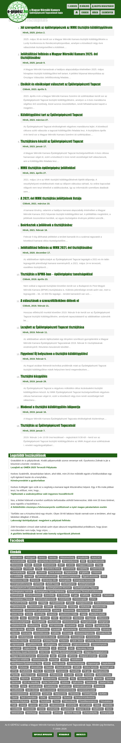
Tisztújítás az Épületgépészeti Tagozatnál (48, 425)
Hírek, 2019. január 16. (35, 412)
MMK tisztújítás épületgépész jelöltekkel (48, 168)
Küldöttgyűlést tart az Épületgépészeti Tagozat (52, 115)
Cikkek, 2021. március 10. (36, 203)
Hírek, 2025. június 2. (34, 32)
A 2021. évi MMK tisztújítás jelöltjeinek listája (51, 198)
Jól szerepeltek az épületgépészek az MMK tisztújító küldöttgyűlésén (67, 27)
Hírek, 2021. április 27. (35, 173)
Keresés (72, 6)
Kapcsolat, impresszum (43, 734)
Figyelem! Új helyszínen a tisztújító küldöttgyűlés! (54, 354)
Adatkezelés (81, 734)
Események (107, 12)
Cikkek (85, 12)
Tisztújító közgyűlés (34, 376)
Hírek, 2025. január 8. (34, 62)
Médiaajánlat (64, 734)
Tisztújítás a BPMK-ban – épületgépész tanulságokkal (57, 274)
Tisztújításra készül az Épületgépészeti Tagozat (52, 141)
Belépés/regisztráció (103, 6)
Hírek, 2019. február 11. (35, 332)
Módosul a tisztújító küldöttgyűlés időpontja (50, 407)
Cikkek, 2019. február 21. (36, 305)
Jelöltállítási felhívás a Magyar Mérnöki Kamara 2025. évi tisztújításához (59, 56)
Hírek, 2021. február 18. (35, 230)
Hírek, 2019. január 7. (34, 430)
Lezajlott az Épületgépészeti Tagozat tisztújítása (52, 327)
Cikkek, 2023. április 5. (35, 89)
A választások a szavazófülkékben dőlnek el (50, 301)
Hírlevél (84, 6)
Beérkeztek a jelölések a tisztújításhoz (46, 225)
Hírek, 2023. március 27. (35, 120)
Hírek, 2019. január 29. (35, 381)
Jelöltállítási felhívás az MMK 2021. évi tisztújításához (56, 248)
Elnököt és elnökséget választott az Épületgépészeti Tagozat (61, 84)
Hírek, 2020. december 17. (36, 252)
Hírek (95, 12)
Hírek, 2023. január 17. (35, 146)
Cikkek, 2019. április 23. (35, 279)
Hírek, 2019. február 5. (34, 358)
